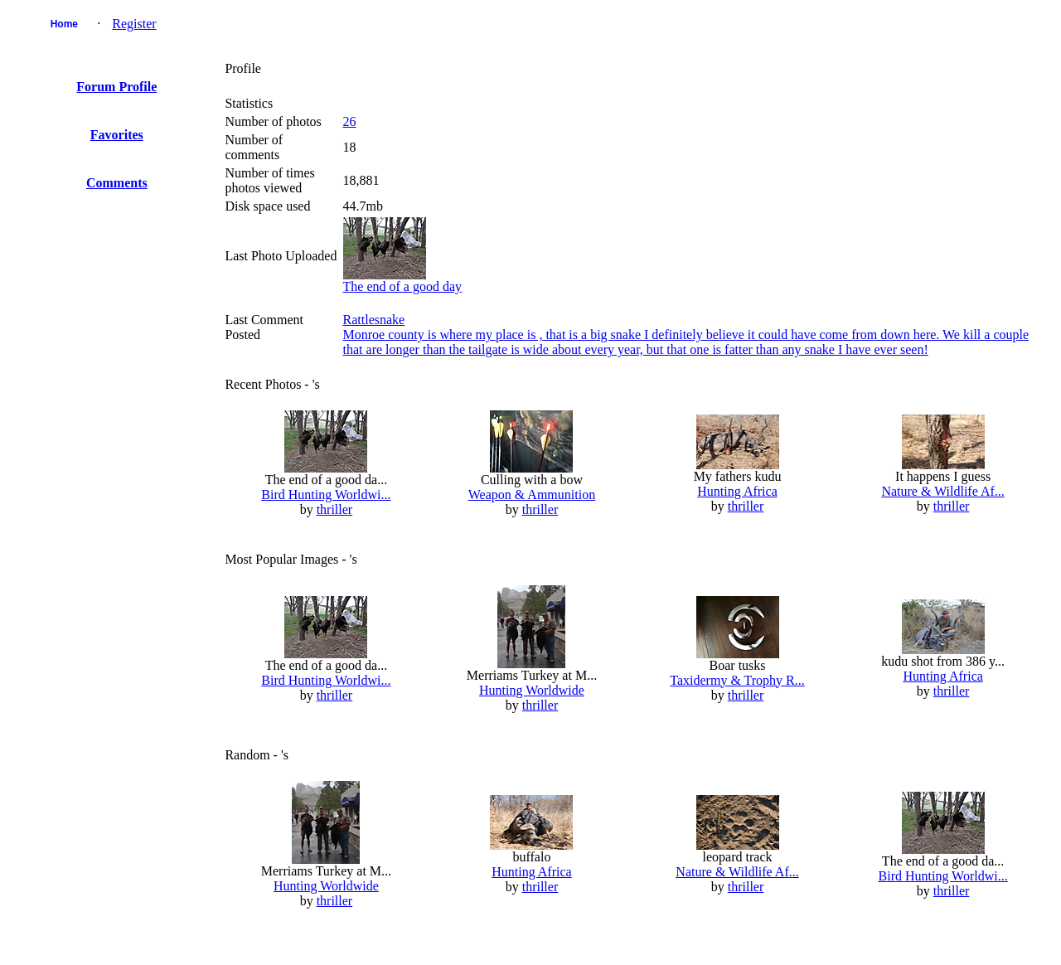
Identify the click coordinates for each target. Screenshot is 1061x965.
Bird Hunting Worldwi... (325, 494)
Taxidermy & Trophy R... (737, 680)
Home (64, 24)
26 (349, 121)
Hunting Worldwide (531, 690)
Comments (117, 183)
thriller (335, 509)
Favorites (116, 135)
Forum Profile (116, 87)
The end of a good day (403, 286)
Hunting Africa (737, 491)
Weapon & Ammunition (531, 494)
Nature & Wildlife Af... (942, 491)
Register (134, 24)
